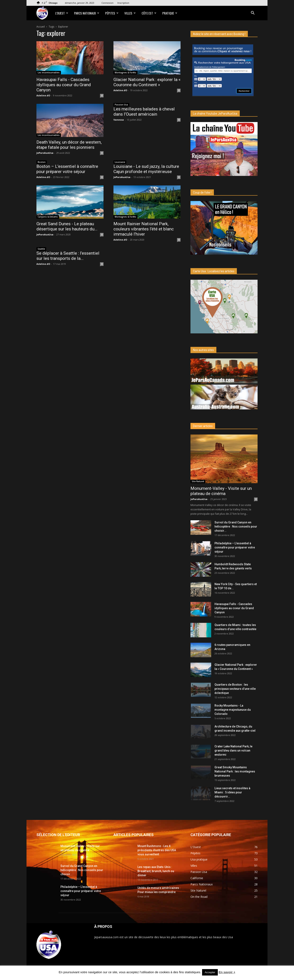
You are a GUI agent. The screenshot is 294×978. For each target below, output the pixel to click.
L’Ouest (61, 13)
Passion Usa (121, 104)
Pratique (169, 13)
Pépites (111, 13)
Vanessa (118, 119)
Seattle (41, 248)
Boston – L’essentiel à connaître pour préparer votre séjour (67, 169)
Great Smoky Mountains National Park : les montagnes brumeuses (234, 771)
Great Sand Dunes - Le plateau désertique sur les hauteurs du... (67, 226)
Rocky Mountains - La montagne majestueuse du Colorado (232, 709)
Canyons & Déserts (48, 216)
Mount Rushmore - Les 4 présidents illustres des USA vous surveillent (156, 850)
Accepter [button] (210, 972)
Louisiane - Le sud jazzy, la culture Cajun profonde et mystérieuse (146, 169)
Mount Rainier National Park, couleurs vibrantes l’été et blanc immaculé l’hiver (143, 229)
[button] (253, 13)
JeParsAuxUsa (44, 152)
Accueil (40, 26)
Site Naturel (198, 481)
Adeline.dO (43, 95)
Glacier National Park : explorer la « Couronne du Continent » (147, 82)
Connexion (107, 2)
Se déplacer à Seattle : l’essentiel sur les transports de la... (67, 256)
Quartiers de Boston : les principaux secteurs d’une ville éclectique (235, 689)
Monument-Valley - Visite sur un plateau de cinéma (221, 491)
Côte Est (149, 13)
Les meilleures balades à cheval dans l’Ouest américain (144, 112)
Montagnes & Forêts (125, 72)
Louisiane (120, 162)
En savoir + (227, 972)
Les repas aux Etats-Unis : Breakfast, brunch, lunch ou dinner (155, 871)
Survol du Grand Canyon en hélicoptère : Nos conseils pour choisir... (235, 526)
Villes (130, 13)
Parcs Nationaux (86, 13)
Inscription (123, 2)
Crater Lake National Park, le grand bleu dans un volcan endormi (233, 750)
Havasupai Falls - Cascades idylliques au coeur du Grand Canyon (63, 84)
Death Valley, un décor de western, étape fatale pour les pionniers (69, 145)
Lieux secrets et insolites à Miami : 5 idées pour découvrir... (232, 792)
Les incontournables (49, 72)
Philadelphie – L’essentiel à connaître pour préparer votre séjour (234, 547)
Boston (42, 162)
